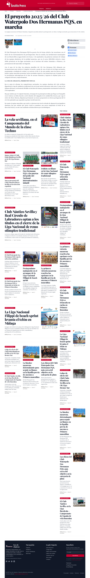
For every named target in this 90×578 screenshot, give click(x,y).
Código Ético (49, 549)
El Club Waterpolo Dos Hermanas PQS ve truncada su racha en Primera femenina (12, 284)
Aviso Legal (48, 557)
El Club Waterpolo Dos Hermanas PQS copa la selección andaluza (12, 257)
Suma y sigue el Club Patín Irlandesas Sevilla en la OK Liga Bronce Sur (13, 158)
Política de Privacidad (51, 551)
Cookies (71, 573)
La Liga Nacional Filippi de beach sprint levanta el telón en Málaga (65, 341)
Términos (77, 573)
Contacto (48, 559)
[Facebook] (6, 561)
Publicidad (68, 563)
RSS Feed (28, 553)
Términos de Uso (50, 555)
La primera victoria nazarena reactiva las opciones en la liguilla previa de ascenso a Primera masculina (49, 275)
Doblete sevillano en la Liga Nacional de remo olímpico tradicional (49, 172)
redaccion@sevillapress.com (21, 574)
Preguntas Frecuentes (71, 565)
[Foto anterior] (7, 46)
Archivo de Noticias (30, 551)
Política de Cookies (50, 553)
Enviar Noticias (69, 566)
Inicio (6, 11)
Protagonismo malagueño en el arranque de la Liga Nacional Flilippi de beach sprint (30, 274)
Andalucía (48, 8)
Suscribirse (75, 555)
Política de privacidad (76, 559)
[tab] (9, 42)
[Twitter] (9, 561)
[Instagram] (11, 561)
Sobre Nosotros (49, 547)
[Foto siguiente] (62, 46)
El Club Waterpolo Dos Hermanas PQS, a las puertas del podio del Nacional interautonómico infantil (31, 175)
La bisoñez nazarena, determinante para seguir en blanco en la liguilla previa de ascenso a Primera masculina (31, 370)
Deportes (18, 11)
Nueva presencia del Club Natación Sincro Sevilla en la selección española (12, 183)
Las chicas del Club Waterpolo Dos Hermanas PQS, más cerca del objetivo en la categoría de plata (49, 369)
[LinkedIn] (14, 561)
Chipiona (41, 8)
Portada (12, 11)
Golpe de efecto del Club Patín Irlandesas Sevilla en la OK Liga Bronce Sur (12, 352)
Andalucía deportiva (28, 11)
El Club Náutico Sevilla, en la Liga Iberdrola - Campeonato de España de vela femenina (13, 379)
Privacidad (66, 573)
